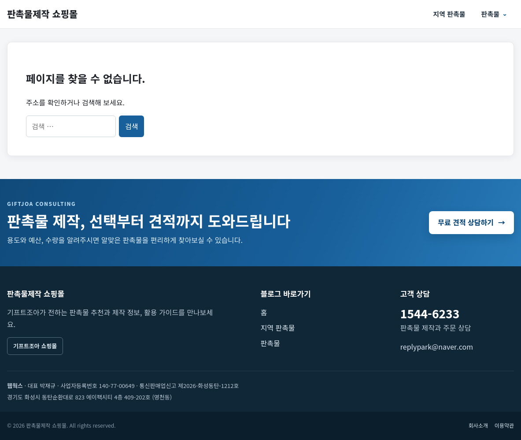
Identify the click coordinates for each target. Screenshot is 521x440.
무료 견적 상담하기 (471, 222)
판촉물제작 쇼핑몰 (42, 13)
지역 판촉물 (449, 14)
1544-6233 (429, 313)
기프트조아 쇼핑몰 (35, 346)
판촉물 (490, 14)
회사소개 (478, 425)
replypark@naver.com (436, 346)
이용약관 (504, 425)
